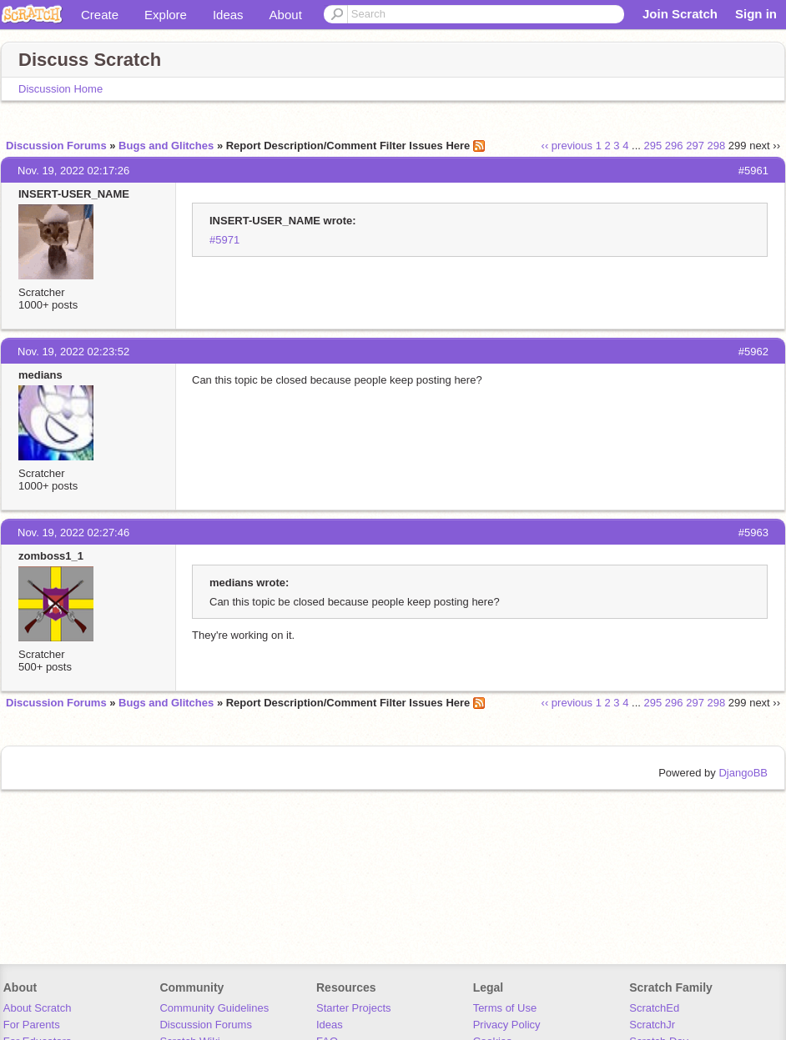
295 (653, 145)
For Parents (31, 1024)
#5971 (224, 240)
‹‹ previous (567, 145)
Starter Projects (353, 1008)
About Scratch (37, 1008)
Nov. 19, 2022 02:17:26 (73, 170)
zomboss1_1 (50, 556)
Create (99, 15)
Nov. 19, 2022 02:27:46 (73, 532)
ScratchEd (654, 1008)
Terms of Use (505, 1008)
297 (695, 145)
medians (40, 375)
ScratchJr (652, 1024)
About (286, 15)
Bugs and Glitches (166, 145)
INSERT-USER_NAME (73, 194)
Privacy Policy (507, 1024)
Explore (165, 15)
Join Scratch (680, 14)
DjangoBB (743, 772)
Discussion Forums (56, 145)
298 (717, 145)
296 (674, 145)
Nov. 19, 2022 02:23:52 (73, 351)
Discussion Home (60, 89)
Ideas (228, 15)
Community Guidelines (214, 1008)
